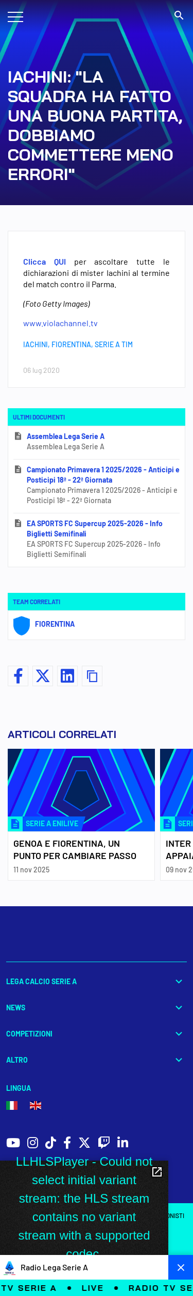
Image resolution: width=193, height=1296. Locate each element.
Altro (96, 1060)
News (96, 1007)
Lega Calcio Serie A (96, 981)
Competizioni (96, 1034)
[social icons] (13, 1144)
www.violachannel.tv (60, 323)
